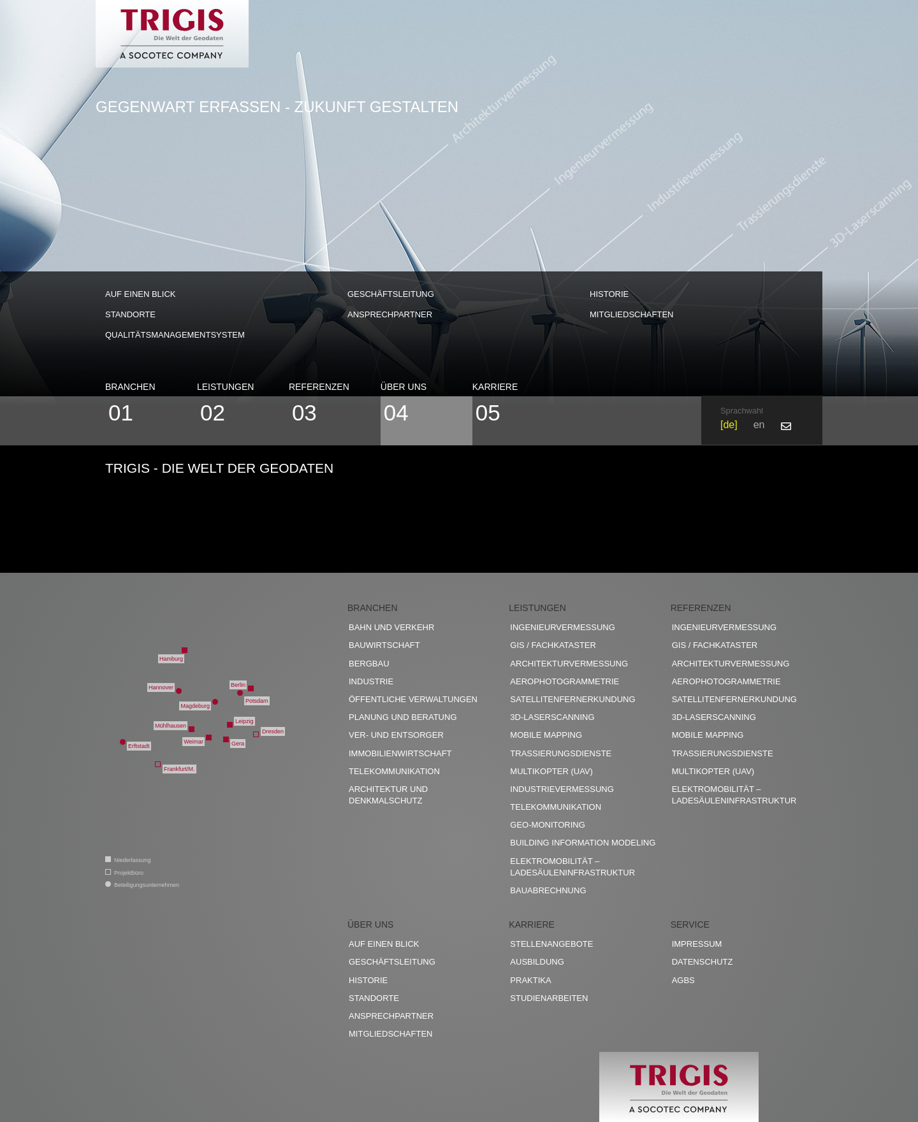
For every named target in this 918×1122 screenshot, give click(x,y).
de (728, 424)
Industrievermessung (562, 789)
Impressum (697, 944)
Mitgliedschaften (631, 314)
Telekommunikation (394, 771)
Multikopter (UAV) (551, 771)
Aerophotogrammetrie (564, 681)
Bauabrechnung (548, 890)
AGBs (683, 980)
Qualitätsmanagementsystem (175, 335)
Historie (609, 294)
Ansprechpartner (389, 314)
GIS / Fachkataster (553, 645)
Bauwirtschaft (384, 645)
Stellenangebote (551, 944)
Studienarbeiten (549, 998)
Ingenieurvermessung (562, 627)
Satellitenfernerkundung (572, 699)
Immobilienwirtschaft (400, 753)
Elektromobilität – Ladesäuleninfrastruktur (572, 866)
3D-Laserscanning (552, 717)
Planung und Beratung (403, 717)
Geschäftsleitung (390, 294)
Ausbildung (537, 962)
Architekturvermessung (569, 663)
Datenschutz (702, 962)
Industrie (371, 681)
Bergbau (369, 663)
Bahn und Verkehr (391, 627)
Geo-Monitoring (547, 825)
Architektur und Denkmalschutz (388, 794)
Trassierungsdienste (560, 753)
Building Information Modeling (582, 842)
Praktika (530, 980)
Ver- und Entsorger (396, 735)
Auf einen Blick (140, 294)
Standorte (130, 314)
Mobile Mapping (546, 735)
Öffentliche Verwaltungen (413, 699)
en (759, 424)
